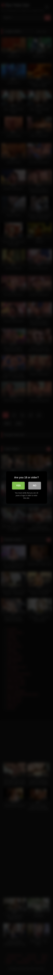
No (34, 485)
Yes (18, 485)
